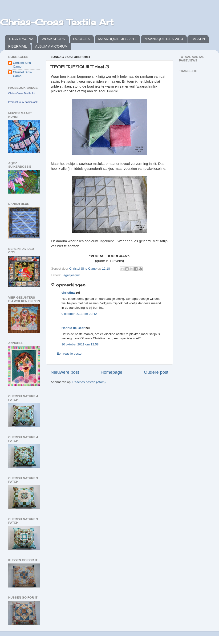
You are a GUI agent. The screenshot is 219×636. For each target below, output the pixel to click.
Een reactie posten (70, 353)
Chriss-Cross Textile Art (57, 22)
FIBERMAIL (17, 46)
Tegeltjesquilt (71, 275)
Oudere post (156, 372)
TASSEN (198, 39)
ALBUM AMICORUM (51, 46)
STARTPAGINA (21, 39)
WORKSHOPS (53, 39)
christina (68, 292)
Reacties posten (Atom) (88, 382)
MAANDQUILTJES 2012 (117, 39)
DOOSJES (81, 39)
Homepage (111, 372)
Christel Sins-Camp (22, 64)
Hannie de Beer (73, 328)
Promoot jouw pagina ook (22, 102)
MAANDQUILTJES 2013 (164, 39)
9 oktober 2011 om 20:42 (79, 314)
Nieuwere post (65, 372)
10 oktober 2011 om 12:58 (80, 344)
